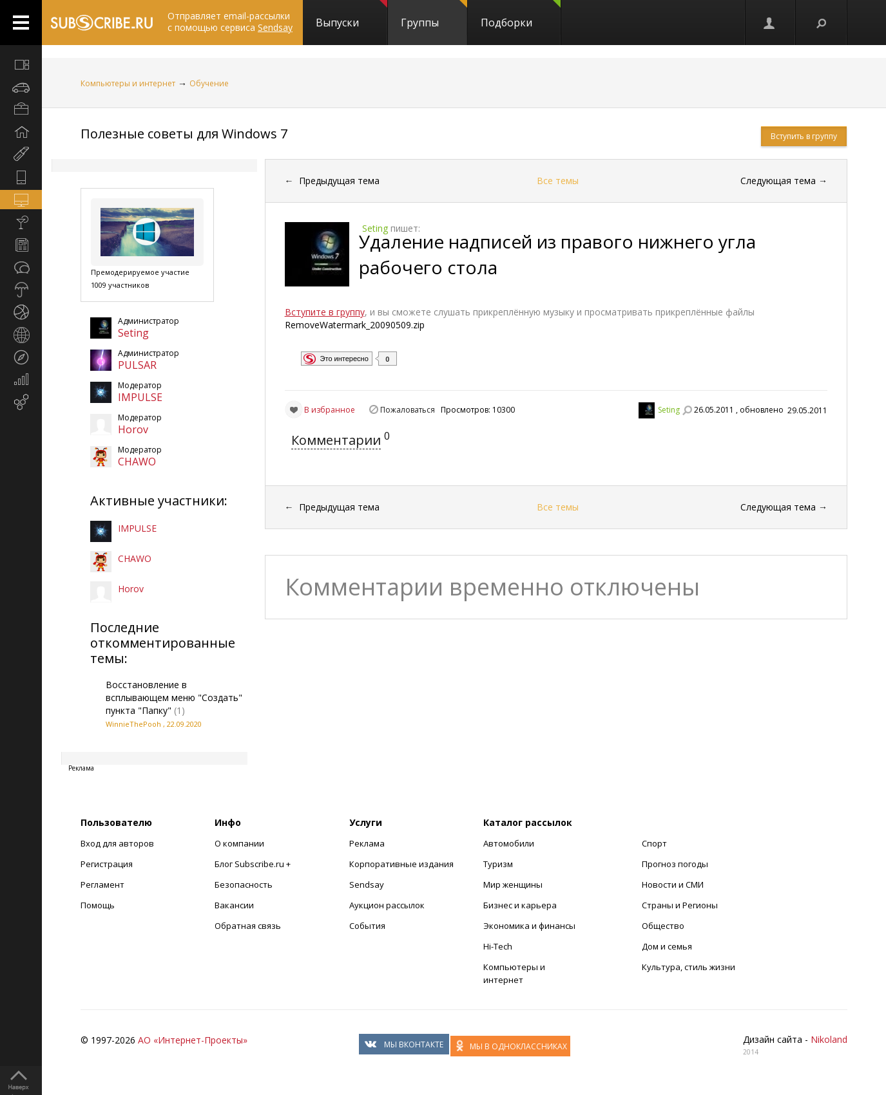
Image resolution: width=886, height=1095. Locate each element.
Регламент (102, 884)
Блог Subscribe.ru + (254, 864)
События (367, 925)
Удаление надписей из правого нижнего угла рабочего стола (557, 254)
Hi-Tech (497, 946)
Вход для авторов (117, 843)
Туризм (498, 864)
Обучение (209, 83)
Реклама (367, 843)
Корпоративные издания (401, 864)
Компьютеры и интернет (128, 83)
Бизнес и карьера (520, 905)
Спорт (654, 843)
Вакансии (234, 905)
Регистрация (107, 864)
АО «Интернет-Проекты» (192, 1040)
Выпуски (351, 15)
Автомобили (508, 843)
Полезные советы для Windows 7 (184, 133)
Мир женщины (513, 884)
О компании (239, 843)
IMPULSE (140, 397)
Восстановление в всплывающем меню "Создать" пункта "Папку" (174, 697)
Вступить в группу (804, 136)
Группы (434, 15)
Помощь (98, 905)
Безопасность (244, 884)
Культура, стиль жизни (688, 967)
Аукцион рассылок (387, 905)
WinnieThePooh (133, 724)
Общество (663, 925)
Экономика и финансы (529, 925)
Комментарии (336, 440)
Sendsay (366, 884)
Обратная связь (248, 925)
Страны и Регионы (680, 905)
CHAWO (137, 461)
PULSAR (137, 365)
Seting (133, 333)
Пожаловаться (407, 409)
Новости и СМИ (673, 884)
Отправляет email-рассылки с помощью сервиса (230, 21)
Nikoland (829, 1039)
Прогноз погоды (675, 864)
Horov (133, 429)
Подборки (521, 15)
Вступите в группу (325, 312)
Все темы (558, 180)
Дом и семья (667, 946)
